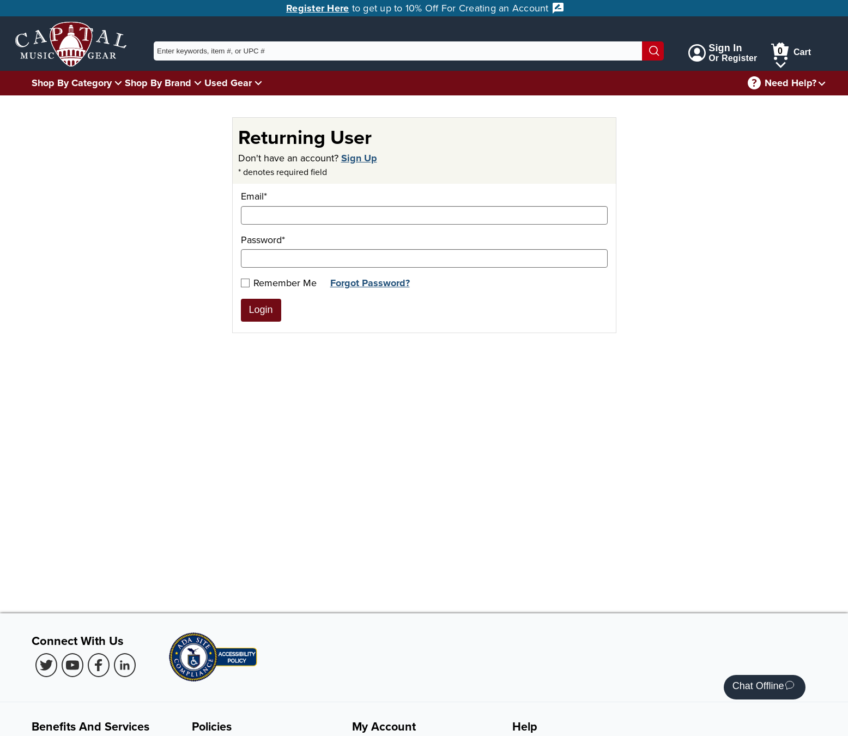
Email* (424, 207)
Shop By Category (72, 83)
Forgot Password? (370, 283)
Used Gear (228, 83)
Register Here (317, 8)
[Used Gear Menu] (258, 82)
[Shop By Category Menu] (118, 82)
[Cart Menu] (780, 63)
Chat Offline (763, 687)
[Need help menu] (821, 83)
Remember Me (279, 282)
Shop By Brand (158, 83)
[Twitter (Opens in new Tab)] (46, 665)
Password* (424, 250)
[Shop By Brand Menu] (197, 82)
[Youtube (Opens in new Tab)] (72, 665)
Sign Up (359, 158)
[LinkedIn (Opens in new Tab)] (125, 665)
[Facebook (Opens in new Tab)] (99, 665)
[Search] (653, 51)
